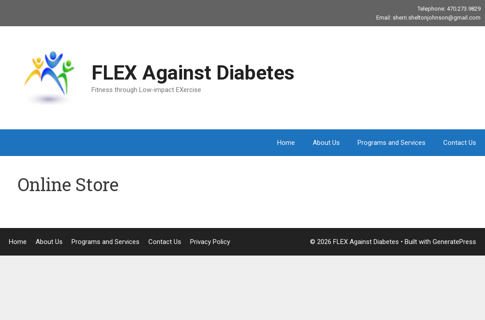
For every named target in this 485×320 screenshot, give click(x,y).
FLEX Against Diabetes (192, 72)
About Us (326, 143)
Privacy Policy (210, 242)
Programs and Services (391, 143)
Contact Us (459, 143)
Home (286, 143)
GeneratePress (454, 242)
